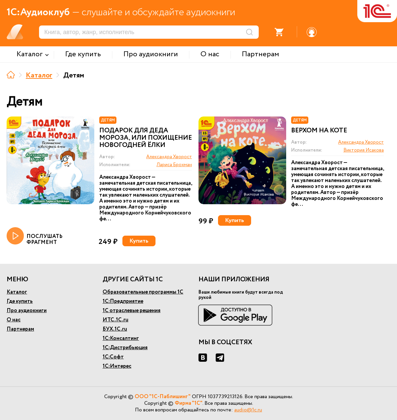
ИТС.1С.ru (115, 320)
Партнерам (20, 329)
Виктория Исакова (363, 150)
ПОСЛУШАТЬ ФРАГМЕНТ (35, 236)
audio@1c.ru (248, 410)
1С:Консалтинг (121, 338)
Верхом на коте (319, 130)
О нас (14, 320)
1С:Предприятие (123, 301)
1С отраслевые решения (131, 310)
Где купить (20, 301)
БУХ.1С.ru (115, 329)
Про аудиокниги (27, 310)
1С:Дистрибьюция (125, 347)
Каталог (39, 75)
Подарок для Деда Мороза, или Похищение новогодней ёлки (145, 138)
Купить (139, 241)
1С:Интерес (117, 366)
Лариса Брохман (174, 164)
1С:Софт (113, 357)
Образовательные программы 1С (143, 292)
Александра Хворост (169, 157)
